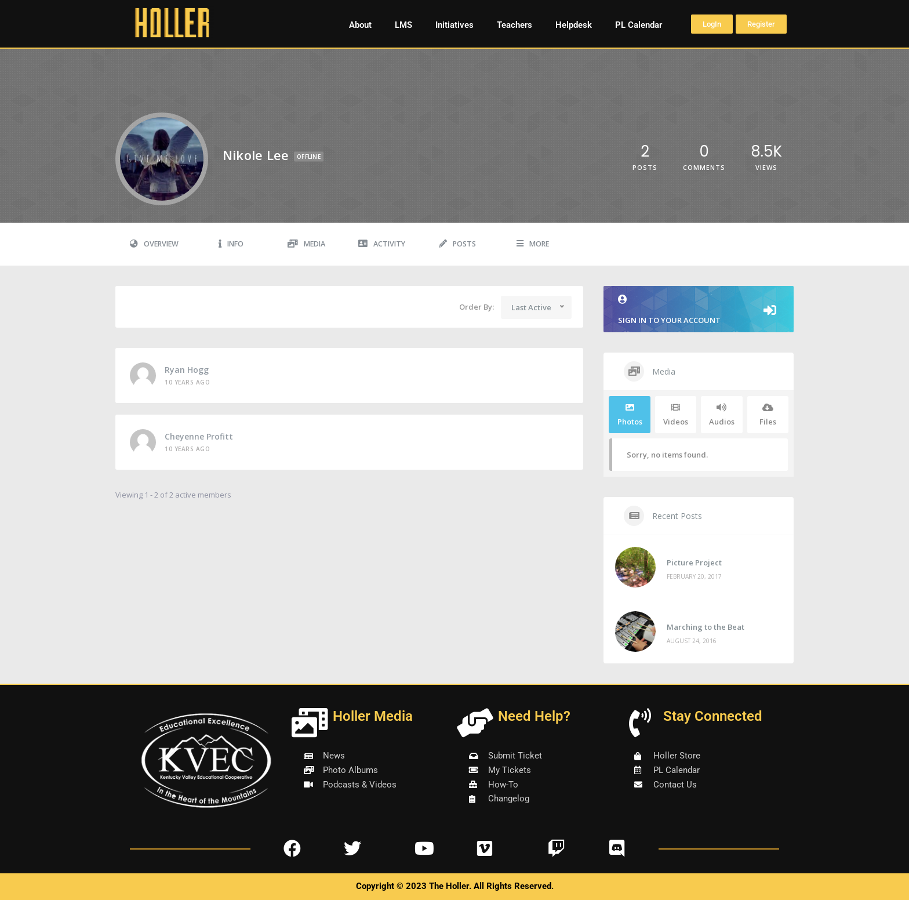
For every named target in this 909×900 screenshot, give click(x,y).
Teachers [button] (514, 25)
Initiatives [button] (454, 25)
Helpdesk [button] (573, 25)
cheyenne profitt (199, 436)
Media (306, 244)
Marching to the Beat (705, 627)
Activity (381, 244)
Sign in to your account (698, 310)
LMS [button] (403, 25)
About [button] (360, 25)
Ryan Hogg (187, 369)
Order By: (476, 306)
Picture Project (694, 562)
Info (231, 244)
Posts (457, 244)
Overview (154, 244)
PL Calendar (638, 25)
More (533, 244)
